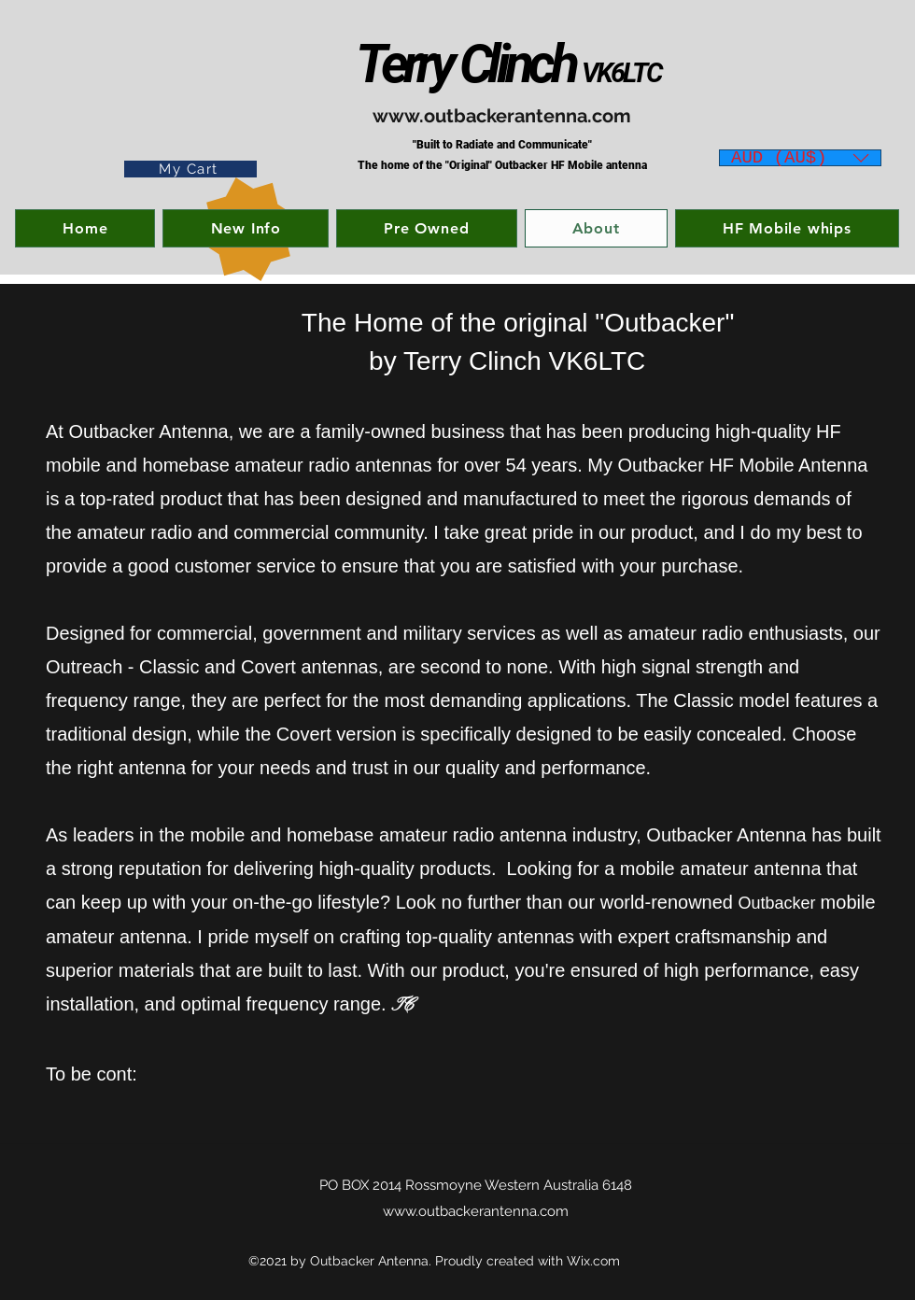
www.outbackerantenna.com (502, 116)
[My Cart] (190, 169)
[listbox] (800, 157)
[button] (800, 154)
